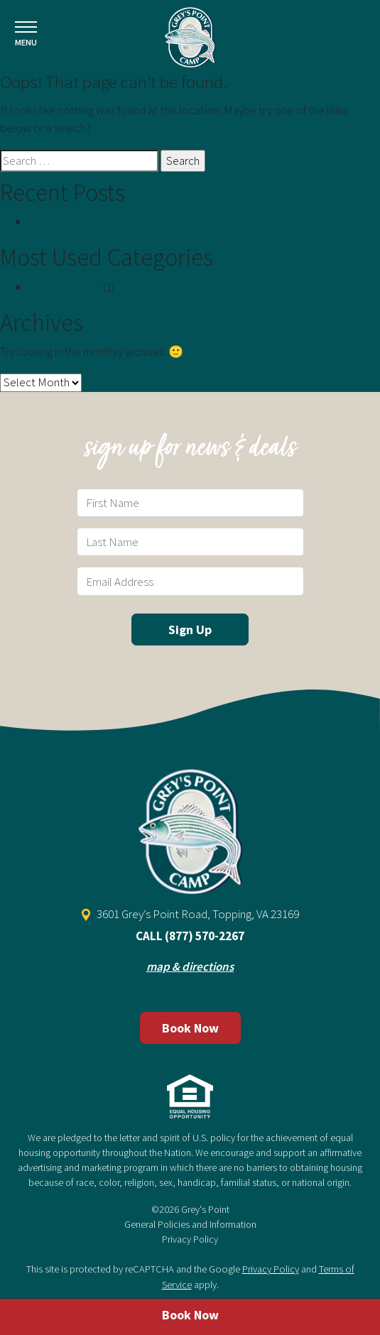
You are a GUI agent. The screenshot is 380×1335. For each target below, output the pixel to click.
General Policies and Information (190, 1224)
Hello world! (58, 221)
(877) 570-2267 (204, 936)
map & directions (190, 966)
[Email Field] (190, 581)
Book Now (190, 1028)
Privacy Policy (190, 1239)
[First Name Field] (190, 503)
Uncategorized (64, 287)
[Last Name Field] (190, 542)
